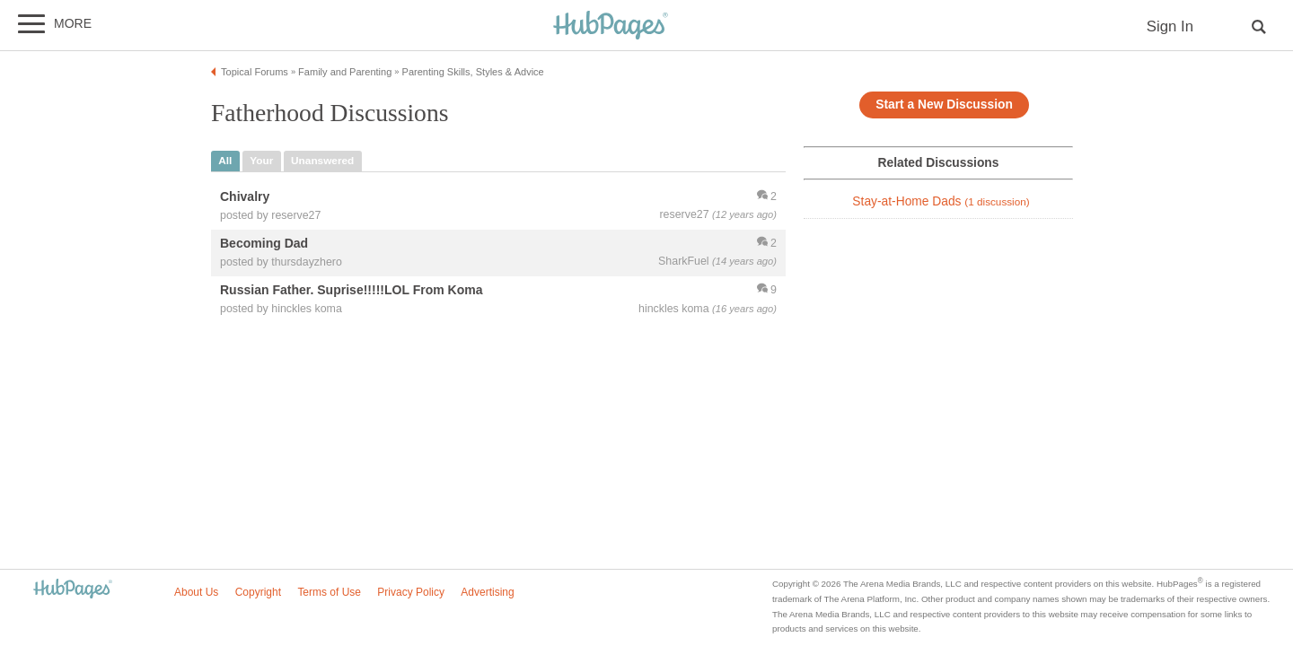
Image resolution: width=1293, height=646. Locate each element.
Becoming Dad (264, 243)
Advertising (487, 592)
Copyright (258, 592)
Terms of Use (329, 592)
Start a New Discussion (944, 104)
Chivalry (244, 196)
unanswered (322, 160)
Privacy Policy (410, 592)
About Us (196, 592)
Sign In (1170, 26)
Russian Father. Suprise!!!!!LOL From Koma (351, 290)
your (261, 160)
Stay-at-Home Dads (940, 201)
